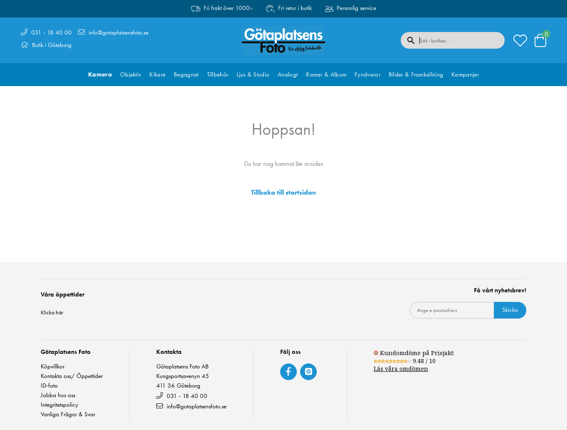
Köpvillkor (52, 366)
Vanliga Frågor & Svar (68, 414)
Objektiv (130, 74)
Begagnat (186, 74)
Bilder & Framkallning (416, 74)
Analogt (288, 74)
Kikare (157, 74)
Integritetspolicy (59, 405)
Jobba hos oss (58, 395)
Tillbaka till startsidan (283, 192)
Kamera (100, 74)
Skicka (510, 310)
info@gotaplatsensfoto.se (118, 32)
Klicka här (52, 312)
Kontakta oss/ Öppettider (72, 376)
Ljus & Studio (253, 74)
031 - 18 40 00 (51, 32)
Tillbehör (218, 74)
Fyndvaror (367, 74)
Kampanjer (465, 74)
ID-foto (49, 386)
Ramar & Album (326, 74)
